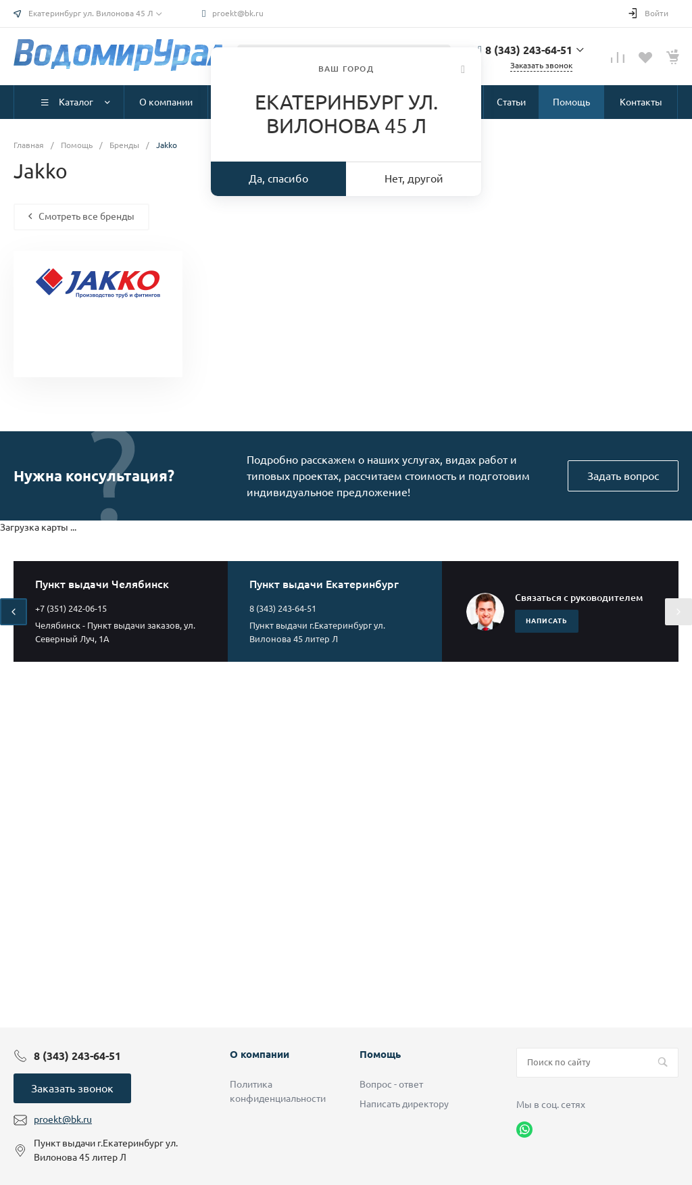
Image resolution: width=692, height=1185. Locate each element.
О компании (259, 1054)
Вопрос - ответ (391, 1084)
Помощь (380, 1054)
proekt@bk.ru (238, 13)
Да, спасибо (278, 178)
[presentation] (13, 611)
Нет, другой (414, 178)
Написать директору (404, 1103)
